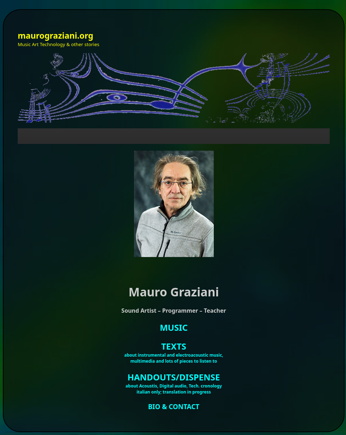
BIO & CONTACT (174, 406)
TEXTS (173, 346)
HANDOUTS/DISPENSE (174, 377)
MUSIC (174, 327)
